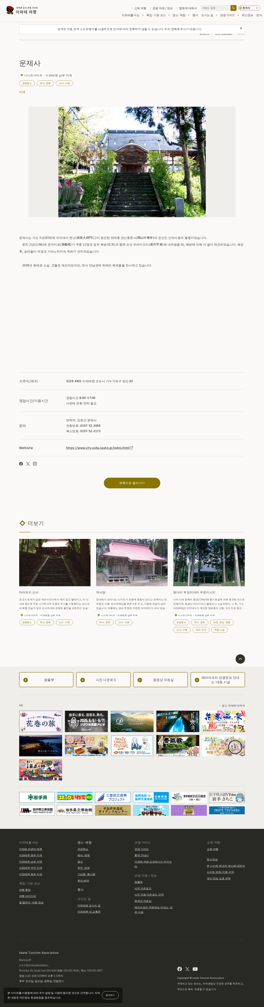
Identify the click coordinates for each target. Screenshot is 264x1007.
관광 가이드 (229, 15)
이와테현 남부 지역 (30, 861)
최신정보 (247, 15)
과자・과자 (201, 629)
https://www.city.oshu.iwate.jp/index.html (100, 447)
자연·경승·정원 (221, 622)
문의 (259, 15)
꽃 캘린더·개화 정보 (31, 902)
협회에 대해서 (188, 8)
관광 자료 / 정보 (163, 8)
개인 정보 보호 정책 (219, 878)
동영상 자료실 (143, 901)
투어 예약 (83, 880)
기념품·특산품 (86, 874)
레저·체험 (84, 855)
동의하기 (110, 994)
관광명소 (27, 83)
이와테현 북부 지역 (30, 874)
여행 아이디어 (27, 896)
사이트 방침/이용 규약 (220, 872)
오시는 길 (209, 15)
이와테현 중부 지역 (30, 855)
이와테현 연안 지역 (30, 868)
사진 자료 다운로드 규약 (149, 894)
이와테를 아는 (132, 15)
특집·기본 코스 (158, 15)
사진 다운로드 (143, 888)
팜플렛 (139, 882)
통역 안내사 (142, 855)
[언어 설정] (249, 8)
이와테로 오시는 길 (89, 905)
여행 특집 (25, 890)
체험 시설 (219, 629)
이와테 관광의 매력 (30, 849)
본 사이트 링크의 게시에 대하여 (226, 866)
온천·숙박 (84, 868)
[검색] (234, 8)
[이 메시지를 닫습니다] (241, 28)
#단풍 (22, 92)
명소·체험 (181, 15)
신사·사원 (64, 83)
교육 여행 (140, 8)
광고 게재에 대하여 (233, 705)
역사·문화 (45, 83)
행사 (195, 15)
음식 (80, 861)
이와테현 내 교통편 (89, 911)
